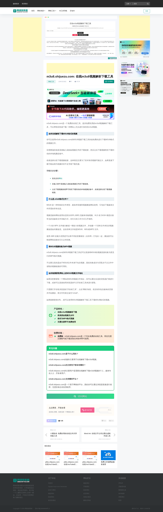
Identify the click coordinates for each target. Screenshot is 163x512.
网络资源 (41, 11)
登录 (146, 11)
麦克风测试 (52, 500)
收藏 (60, 421)
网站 (60, 178)
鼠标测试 (51, 497)
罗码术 (120, 483)
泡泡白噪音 (87, 497)
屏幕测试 (121, 497)
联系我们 (25, 4)
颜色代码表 (87, 500)
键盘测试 (51, 493)
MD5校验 (121, 493)
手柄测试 (86, 486)
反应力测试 (52, 490)
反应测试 (86, 493)
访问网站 (109, 81)
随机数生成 (122, 490)
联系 (119, 500)
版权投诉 (16, 4)
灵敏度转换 (122, 486)
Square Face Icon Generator (57, 486)
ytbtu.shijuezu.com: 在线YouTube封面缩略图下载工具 (52, 464)
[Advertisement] (27, 34)
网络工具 (52, 11)
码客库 (50, 483)
